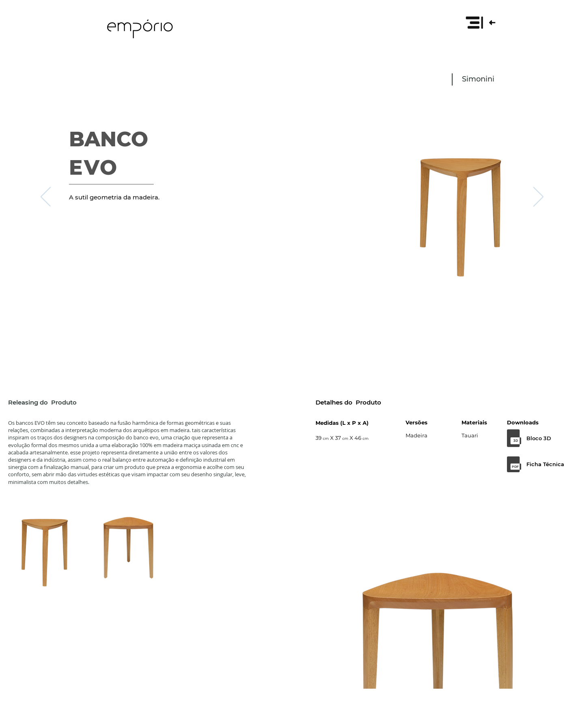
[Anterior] (46, 197)
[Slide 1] (292, 333)
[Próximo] (538, 197)
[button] (480, 22)
